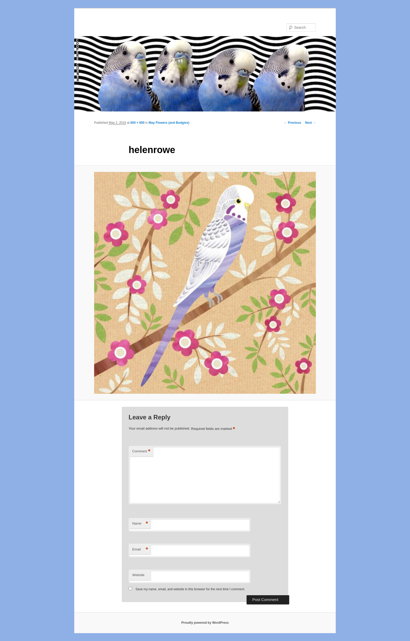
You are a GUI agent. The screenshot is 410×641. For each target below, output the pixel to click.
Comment (141, 451)
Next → (310, 123)
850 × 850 (137, 123)
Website (138, 575)
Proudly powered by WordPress (205, 623)
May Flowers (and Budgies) (169, 123)
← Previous (292, 123)
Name (140, 523)
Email (140, 549)
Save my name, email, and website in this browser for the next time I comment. (190, 589)
